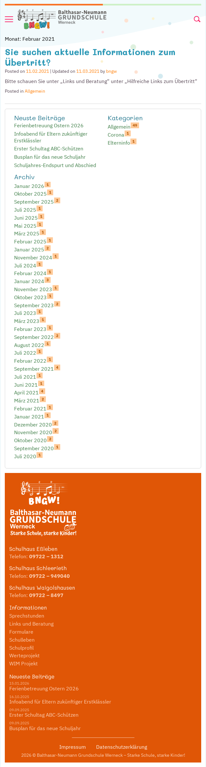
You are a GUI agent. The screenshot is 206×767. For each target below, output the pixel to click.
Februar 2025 (33, 241)
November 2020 (36, 431)
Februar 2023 (33, 328)
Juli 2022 (28, 352)
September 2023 (37, 304)
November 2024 (36, 257)
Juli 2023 (28, 312)
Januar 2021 (32, 416)
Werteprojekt (24, 655)
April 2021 (29, 392)
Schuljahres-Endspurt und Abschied (55, 165)
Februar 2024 (33, 272)
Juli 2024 (28, 265)
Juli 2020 (28, 455)
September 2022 (37, 336)
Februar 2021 (33, 408)
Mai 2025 (28, 225)
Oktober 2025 (33, 193)
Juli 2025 (28, 209)
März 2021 (30, 400)
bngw (111, 71)
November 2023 (36, 288)
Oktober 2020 (33, 439)
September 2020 (37, 447)
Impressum (72, 747)
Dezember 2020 (36, 424)
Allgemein (35, 91)
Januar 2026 (32, 185)
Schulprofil (21, 648)
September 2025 (37, 201)
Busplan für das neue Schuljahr (50, 157)
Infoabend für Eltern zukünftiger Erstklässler (50, 137)
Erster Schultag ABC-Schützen (48, 148)
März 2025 (30, 233)
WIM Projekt (23, 663)
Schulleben (22, 639)
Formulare (21, 631)
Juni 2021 (29, 384)
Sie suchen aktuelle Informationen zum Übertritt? (90, 57)
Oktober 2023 (33, 296)
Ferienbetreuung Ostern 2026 (49, 125)
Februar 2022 (33, 360)
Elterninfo (122, 142)
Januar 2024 (32, 280)
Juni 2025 (29, 217)
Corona (119, 134)
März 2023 (30, 320)
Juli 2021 (28, 376)
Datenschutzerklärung (121, 747)
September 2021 (37, 368)
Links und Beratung (31, 623)
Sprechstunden (26, 615)
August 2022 (32, 344)
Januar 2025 (32, 249)
